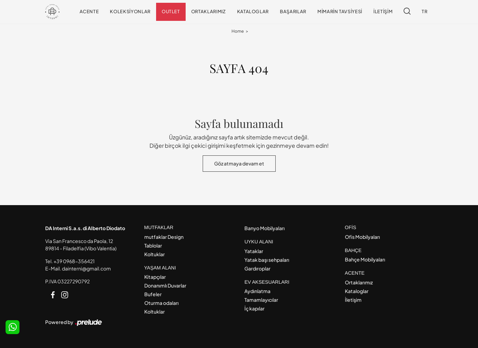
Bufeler (153, 294)
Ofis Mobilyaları (362, 237)
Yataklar (253, 251)
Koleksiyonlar (130, 11)
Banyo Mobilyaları (264, 228)
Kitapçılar (155, 277)
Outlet (171, 11)
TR (424, 11)
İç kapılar (254, 308)
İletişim (382, 11)
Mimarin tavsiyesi (339, 11)
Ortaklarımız (208, 11)
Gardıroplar (257, 268)
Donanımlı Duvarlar (165, 285)
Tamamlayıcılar (261, 300)
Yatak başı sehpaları (266, 260)
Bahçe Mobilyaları (365, 259)
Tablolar (153, 245)
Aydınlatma (257, 291)
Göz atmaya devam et (239, 163)
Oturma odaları (161, 303)
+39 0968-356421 (74, 261)
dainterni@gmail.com (86, 268)
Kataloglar (253, 11)
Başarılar (293, 11)
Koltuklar (154, 254)
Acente (89, 11)
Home (238, 31)
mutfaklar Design (164, 237)
